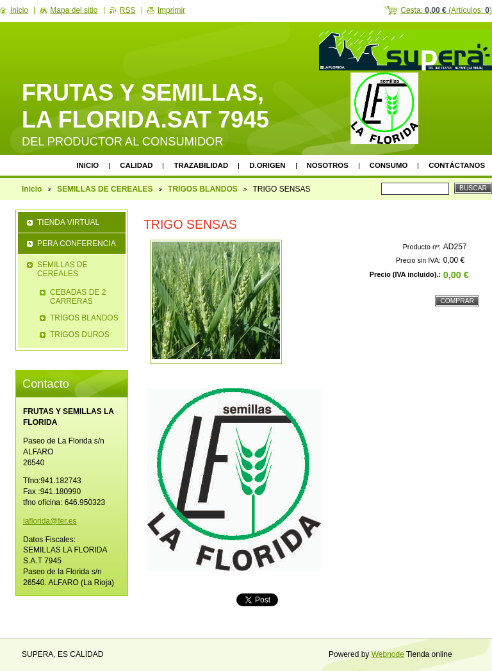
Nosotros (327, 165)
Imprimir (171, 10)
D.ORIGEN (267, 165)
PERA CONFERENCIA (76, 243)
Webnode (388, 654)
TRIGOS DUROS (80, 334)
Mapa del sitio (73, 10)
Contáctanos (457, 165)
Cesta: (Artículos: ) (446, 10)
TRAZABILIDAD (201, 165)
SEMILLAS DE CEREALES (104, 189)
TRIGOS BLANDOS (203, 189)
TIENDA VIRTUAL (68, 222)
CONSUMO (388, 165)
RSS (128, 10)
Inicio (87, 165)
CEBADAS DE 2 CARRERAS (78, 297)
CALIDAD (136, 165)
